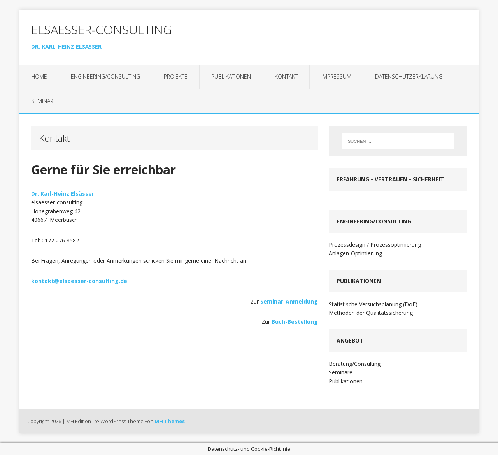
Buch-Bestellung (295, 321)
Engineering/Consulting (105, 76)
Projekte (176, 76)
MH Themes (169, 421)
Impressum (336, 76)
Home (39, 76)
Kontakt (286, 76)
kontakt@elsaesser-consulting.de (79, 281)
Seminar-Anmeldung (289, 301)
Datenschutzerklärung (408, 76)
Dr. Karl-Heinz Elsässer (62, 193)
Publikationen (231, 76)
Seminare (43, 101)
